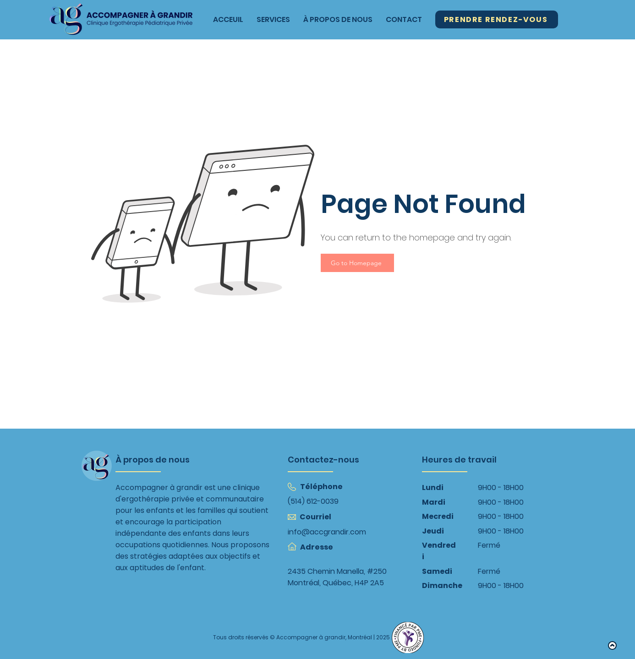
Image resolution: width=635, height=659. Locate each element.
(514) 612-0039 (313, 501)
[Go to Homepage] (357, 263)
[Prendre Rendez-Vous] (496, 19)
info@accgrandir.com (327, 532)
